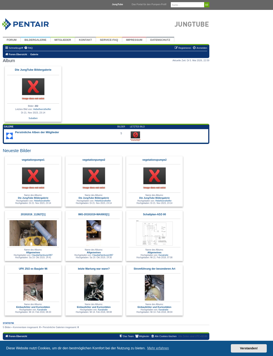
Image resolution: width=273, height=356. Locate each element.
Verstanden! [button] (249, 348)
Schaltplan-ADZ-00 (154, 214)
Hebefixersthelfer (42, 109)
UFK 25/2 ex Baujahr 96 (33, 268)
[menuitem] (28, 47)
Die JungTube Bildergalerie (33, 69)
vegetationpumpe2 (93, 159)
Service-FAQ (109, 39)
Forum (12, 39)
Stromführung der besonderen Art (154, 268)
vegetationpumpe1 (33, 159)
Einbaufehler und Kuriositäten (33, 307)
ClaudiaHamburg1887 (42, 255)
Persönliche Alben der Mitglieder (37, 132)
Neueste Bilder (17, 150)
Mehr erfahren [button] (158, 348)
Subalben (33, 118)
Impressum (134, 39)
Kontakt (85, 39)
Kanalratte (163, 255)
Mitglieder (62, 39)
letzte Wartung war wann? (94, 268)
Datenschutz (160, 39)
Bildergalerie (35, 39)
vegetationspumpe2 (154, 159)
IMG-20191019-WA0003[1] (94, 214)
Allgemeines (33, 252)
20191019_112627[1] (33, 214)
